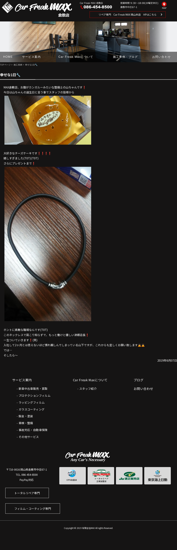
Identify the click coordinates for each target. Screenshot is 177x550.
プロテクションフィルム (34, 395)
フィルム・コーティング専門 (32, 508)
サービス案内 (31, 56)
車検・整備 (26, 423)
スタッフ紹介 (88, 388)
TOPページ (5, 64)
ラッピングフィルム (32, 402)
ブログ (138, 380)
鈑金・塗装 (26, 416)
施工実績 (18, 64)
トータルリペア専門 (27, 493)
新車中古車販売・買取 (33, 388)
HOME (8, 56)
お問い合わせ (161, 56)
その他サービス (29, 437)
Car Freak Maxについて (75, 56)
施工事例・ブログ (125, 56)
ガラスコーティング (32, 409)
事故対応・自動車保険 (33, 430)
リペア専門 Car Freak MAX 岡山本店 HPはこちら (127, 14)
